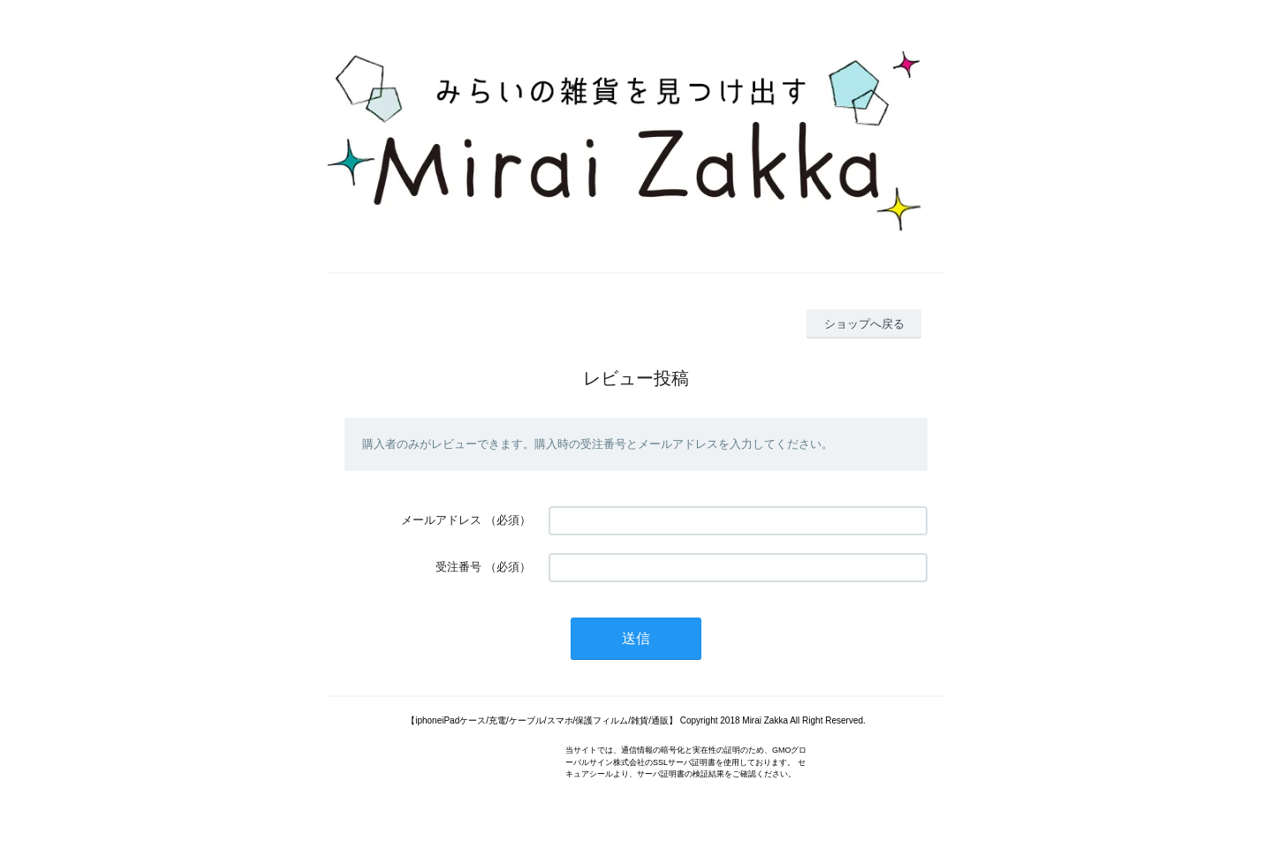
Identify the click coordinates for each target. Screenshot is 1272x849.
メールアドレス (441, 520)
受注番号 (458, 566)
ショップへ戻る (864, 323)
